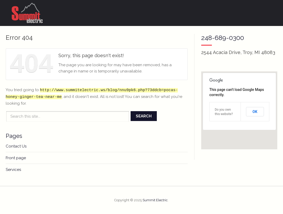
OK (255, 112)
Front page (16, 158)
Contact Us (16, 146)
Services (13, 169)
